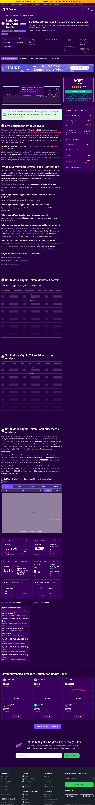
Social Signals (55, 58)
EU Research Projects (49, 802)
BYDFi (42, 155)
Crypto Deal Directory (32, 233)
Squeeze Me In (71, 755)
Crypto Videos (5, 789)
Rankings (14, 15)
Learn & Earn (4, 776)
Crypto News (16, 257)
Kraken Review (47, 776)
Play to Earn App (5, 794)
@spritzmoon (9, 483)
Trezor (35, 160)
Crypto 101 (4, 778)
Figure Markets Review (49, 778)
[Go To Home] (2, 15)
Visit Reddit (57, 541)
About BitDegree (48, 794)
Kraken (25, 155)
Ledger (28, 160)
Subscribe (79, 784)
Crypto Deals (4, 792)
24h (69, 40)
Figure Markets (33, 155)
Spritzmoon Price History (39, 58)
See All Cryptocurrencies (47, 726)
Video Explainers (22, 261)
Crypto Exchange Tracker (26, 157)
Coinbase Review (48, 786)
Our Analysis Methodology (50, 799)
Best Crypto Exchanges (7, 802)
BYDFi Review (47, 781)
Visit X (27, 541)
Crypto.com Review (49, 784)
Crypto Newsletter (6, 781)
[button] (77, 5)
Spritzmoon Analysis (9, 58)
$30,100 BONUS (78, 91)
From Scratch (14, 264)
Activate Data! (51, 30)
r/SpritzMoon (7, 603)
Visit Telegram (25, 561)
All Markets (23, 58)
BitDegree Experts (48, 797)
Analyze (16, 698)
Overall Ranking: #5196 (7, 31)
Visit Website (56, 561)
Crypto (8, 15)
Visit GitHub (9, 585)
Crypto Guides (5, 784)
